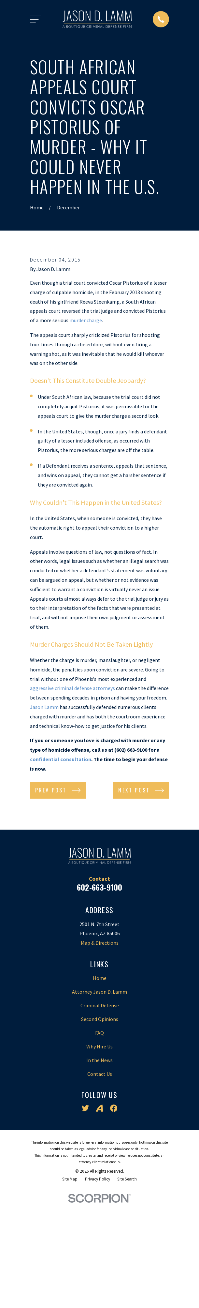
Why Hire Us (99, 1151)
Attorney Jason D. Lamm (99, 1096)
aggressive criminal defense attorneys (72, 792)
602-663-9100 (99, 991)
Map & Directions (100, 1047)
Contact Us (99, 1178)
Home (100, 1082)
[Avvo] (99, 1212)
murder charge (85, 424)
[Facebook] (113, 1212)
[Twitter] (85, 1212)
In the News (99, 1164)
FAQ (99, 1137)
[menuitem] (70, 1283)
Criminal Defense (99, 1109)
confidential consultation (60, 863)
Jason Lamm (44, 811)
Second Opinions (99, 1123)
